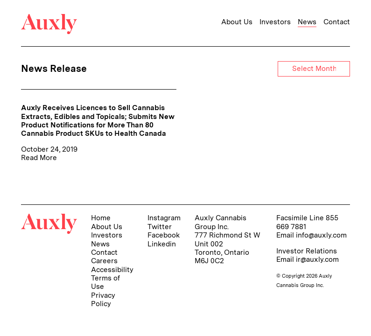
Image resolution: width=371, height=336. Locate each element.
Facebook (163, 235)
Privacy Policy (103, 299)
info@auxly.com (321, 235)
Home (101, 217)
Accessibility (112, 269)
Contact (336, 22)
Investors (275, 22)
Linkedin (161, 243)
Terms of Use (105, 282)
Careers (104, 260)
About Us (236, 22)
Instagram (164, 217)
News (307, 22)
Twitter (159, 226)
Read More (39, 157)
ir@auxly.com (317, 259)
